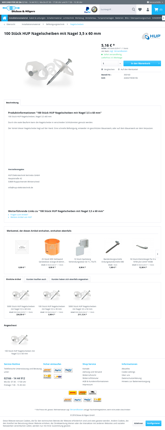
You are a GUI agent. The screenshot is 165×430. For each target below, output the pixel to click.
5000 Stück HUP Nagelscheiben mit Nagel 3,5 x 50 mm (82, 307)
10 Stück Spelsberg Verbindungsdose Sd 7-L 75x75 (82, 260)
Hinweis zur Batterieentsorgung (136, 381)
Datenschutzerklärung (132, 378)
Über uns (126, 375)
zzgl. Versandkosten (118, 51)
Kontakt (86, 368)
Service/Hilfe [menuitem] (154, 2)
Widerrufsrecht (89, 375)
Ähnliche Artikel (13, 279)
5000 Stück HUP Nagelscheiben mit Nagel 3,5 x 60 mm (21, 307)
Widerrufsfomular (91, 378)
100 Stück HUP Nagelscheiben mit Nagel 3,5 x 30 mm (51, 307)
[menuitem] (91, 9)
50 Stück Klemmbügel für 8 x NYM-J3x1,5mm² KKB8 (143, 260)
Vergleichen (108, 69)
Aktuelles (126, 368)
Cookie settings (128, 372)
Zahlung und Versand (92, 372)
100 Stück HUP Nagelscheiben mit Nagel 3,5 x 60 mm (20, 352)
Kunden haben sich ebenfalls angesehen (70, 279)
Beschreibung (12, 102)
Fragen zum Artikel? (18, 214)
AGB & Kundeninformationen (96, 381)
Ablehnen (138, 423)
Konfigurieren (153, 423)
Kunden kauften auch (36, 279)
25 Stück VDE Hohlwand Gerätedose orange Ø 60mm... (52, 260)
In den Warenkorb (145, 63)
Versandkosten (76, 409)
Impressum (88, 384)
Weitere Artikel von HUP (20, 217)
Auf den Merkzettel (128, 69)
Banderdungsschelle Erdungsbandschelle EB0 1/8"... (113, 260)
